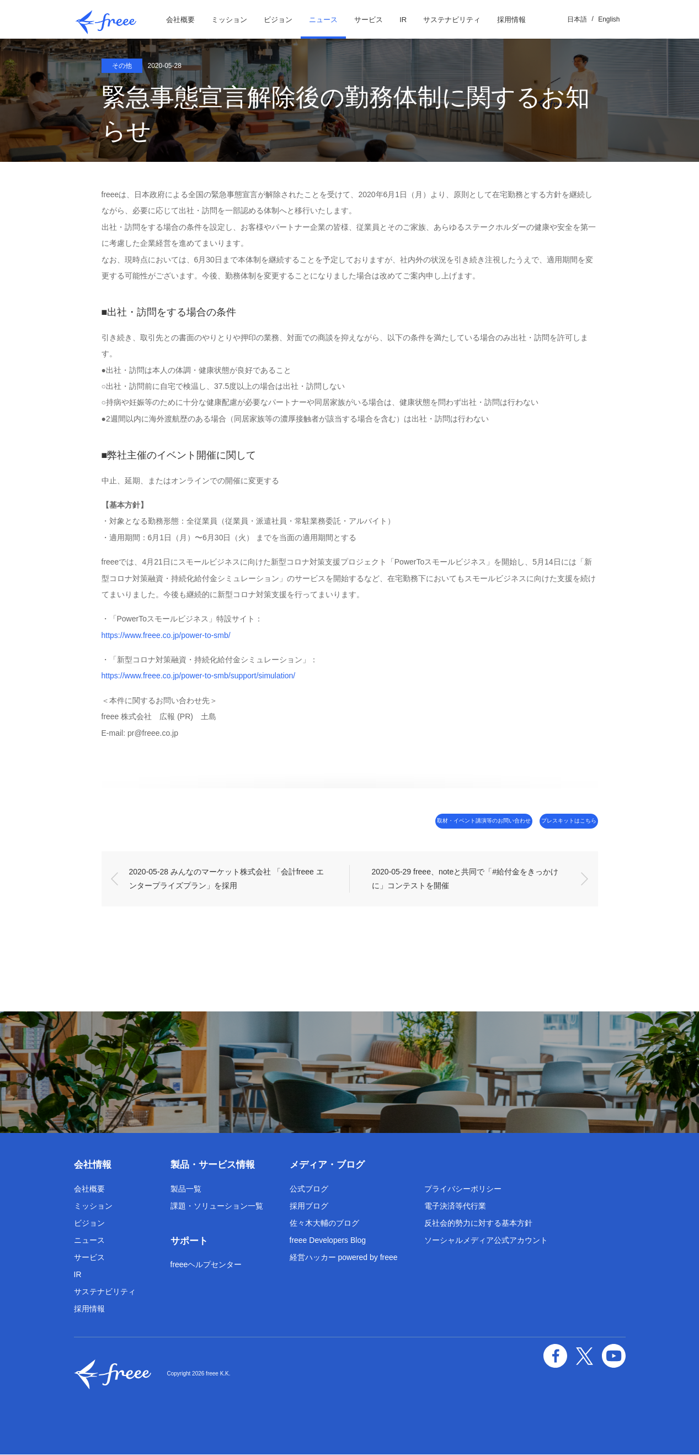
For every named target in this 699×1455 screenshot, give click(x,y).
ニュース (323, 19)
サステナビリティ (452, 19)
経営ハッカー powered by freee (344, 1257)
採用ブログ (309, 1206)
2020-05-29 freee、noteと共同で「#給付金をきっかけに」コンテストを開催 (465, 879)
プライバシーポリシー (462, 1189)
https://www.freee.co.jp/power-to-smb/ (166, 635)
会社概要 (180, 19)
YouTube (616, 1354)
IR (403, 19)
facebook (565, 1354)
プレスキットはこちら (551, 821)
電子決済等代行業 (455, 1206)
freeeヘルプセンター (206, 1265)
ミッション (229, 19)
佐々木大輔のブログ (324, 1223)
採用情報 (511, 19)
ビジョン (278, 19)
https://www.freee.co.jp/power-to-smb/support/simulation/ (199, 675)
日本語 (577, 19)
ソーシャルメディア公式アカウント (486, 1240)
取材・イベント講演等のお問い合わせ (425, 821)
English (609, 19)
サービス (368, 19)
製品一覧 (185, 1189)
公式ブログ (309, 1189)
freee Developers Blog (328, 1240)
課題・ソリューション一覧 (216, 1206)
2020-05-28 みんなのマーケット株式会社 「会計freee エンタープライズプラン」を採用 (226, 879)
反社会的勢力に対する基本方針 (478, 1223)
